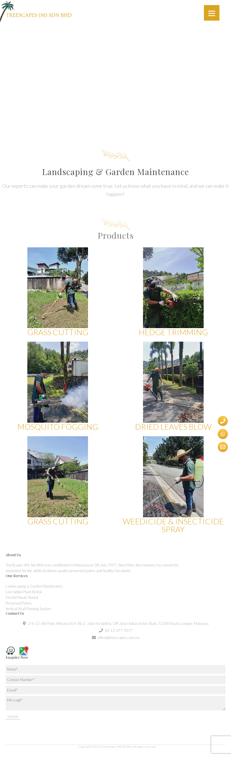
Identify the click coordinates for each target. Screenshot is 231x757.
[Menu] (211, 13)
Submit (13, 716)
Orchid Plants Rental (22, 597)
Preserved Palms (19, 603)
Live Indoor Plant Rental (24, 592)
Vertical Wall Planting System (28, 609)
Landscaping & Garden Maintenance (34, 586)
